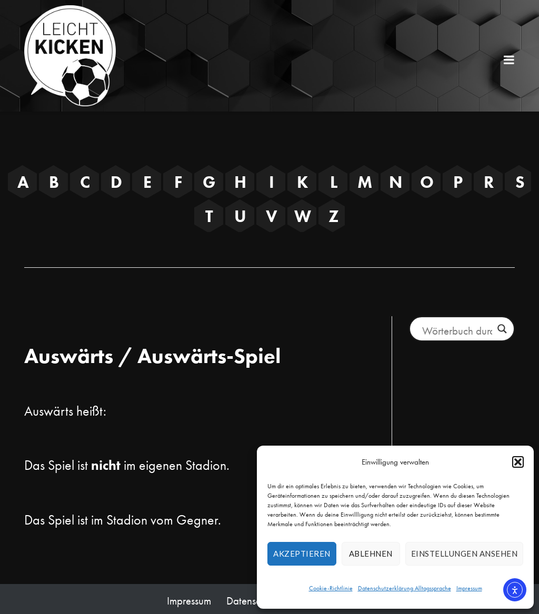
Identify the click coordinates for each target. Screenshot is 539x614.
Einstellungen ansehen (464, 553)
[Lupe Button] (502, 328)
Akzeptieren (302, 553)
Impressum (469, 588)
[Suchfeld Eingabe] (457, 330)
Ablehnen (371, 553)
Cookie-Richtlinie (331, 588)
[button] (518, 462)
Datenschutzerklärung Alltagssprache (404, 588)
